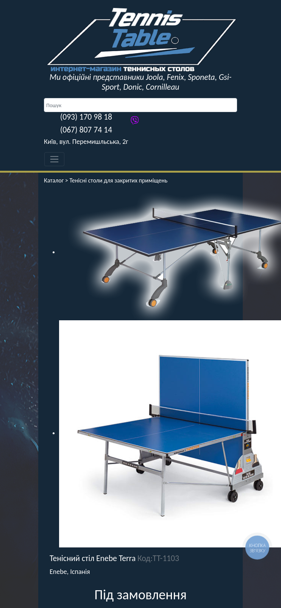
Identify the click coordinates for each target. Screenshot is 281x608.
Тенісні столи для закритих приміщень (118, 180)
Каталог (54, 180)
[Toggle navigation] (54, 159)
